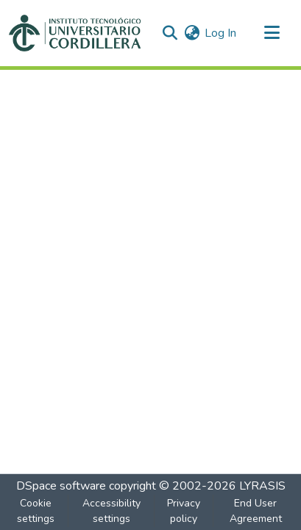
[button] (75, 33)
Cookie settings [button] (35, 511)
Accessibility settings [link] (111, 511)
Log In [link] (220, 33)
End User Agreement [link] (256, 511)
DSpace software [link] (61, 486)
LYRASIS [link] (262, 486)
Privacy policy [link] (183, 511)
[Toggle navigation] (271, 33)
